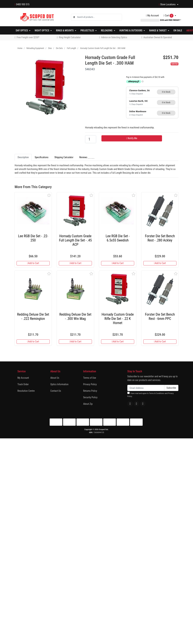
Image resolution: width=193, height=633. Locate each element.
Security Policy (90, 397)
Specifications (41, 157)
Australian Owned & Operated (158, 37)
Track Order (23, 384)
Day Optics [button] (22, 30)
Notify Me (131, 138)
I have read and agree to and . (150, 395)
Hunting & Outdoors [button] (131, 30)
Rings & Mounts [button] (65, 30)
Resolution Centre (26, 390)
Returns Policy (90, 390)
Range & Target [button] (158, 30)
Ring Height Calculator (70, 37)
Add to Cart (33, 263)
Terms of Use (89, 377)
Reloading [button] (107, 30)
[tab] (23, 157)
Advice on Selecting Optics (114, 37)
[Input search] (99, 17)
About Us (54, 377)
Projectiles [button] (87, 30)
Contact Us (55, 390)
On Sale (177, 30)
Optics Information (59, 384)
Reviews (86, 157)
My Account (23, 377)
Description (23, 157)
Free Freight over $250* (28, 37)
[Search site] (74, 17)
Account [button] (152, 15)
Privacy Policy (90, 384)
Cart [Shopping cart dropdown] (168, 16)
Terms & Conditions (156, 393)
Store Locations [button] (167, 4)
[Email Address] (145, 388)
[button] (49, 195)
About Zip (88, 403)
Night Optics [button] (42, 30)
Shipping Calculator (63, 157)
